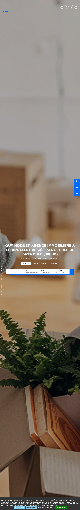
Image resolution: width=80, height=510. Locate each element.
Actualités (1, 277)
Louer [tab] (35, 263)
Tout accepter (61, 507)
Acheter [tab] (26, 263)
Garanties (1, 293)
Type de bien (28, 270)
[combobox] (31, 272)
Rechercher (1, 268)
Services (1, 285)
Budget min (44, 270)
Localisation (13, 270)
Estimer (44, 263)
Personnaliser (31, 507)
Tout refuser (19, 507)
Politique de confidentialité (48, 505)
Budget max (59, 270)
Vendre (54, 263)
